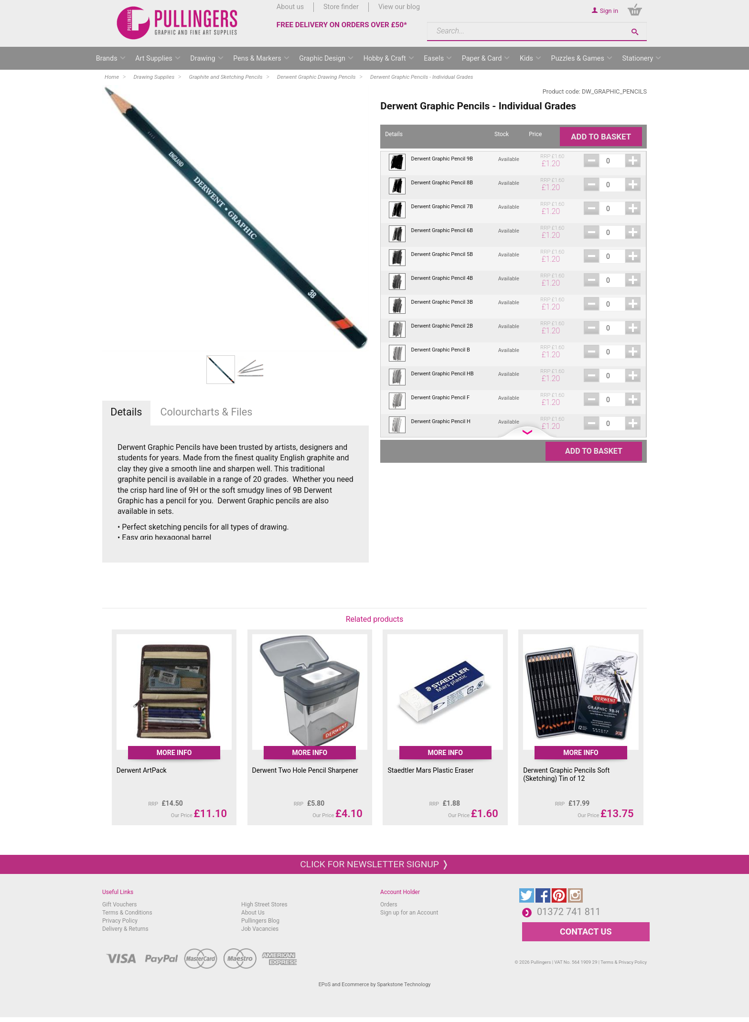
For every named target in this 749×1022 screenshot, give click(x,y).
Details (126, 412)
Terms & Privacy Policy (623, 962)
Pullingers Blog (260, 920)
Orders (388, 904)
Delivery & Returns (125, 929)
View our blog (399, 7)
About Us (253, 912)
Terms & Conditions (127, 912)
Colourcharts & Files (206, 412)
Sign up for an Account (409, 912)
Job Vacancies (259, 929)
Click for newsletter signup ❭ (374, 864)
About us (290, 7)
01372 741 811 (569, 911)
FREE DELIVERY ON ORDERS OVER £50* (342, 25)
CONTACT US (585, 931)
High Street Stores (264, 904)
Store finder (341, 7)
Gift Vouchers (119, 904)
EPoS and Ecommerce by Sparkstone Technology (375, 984)
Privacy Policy (120, 920)
